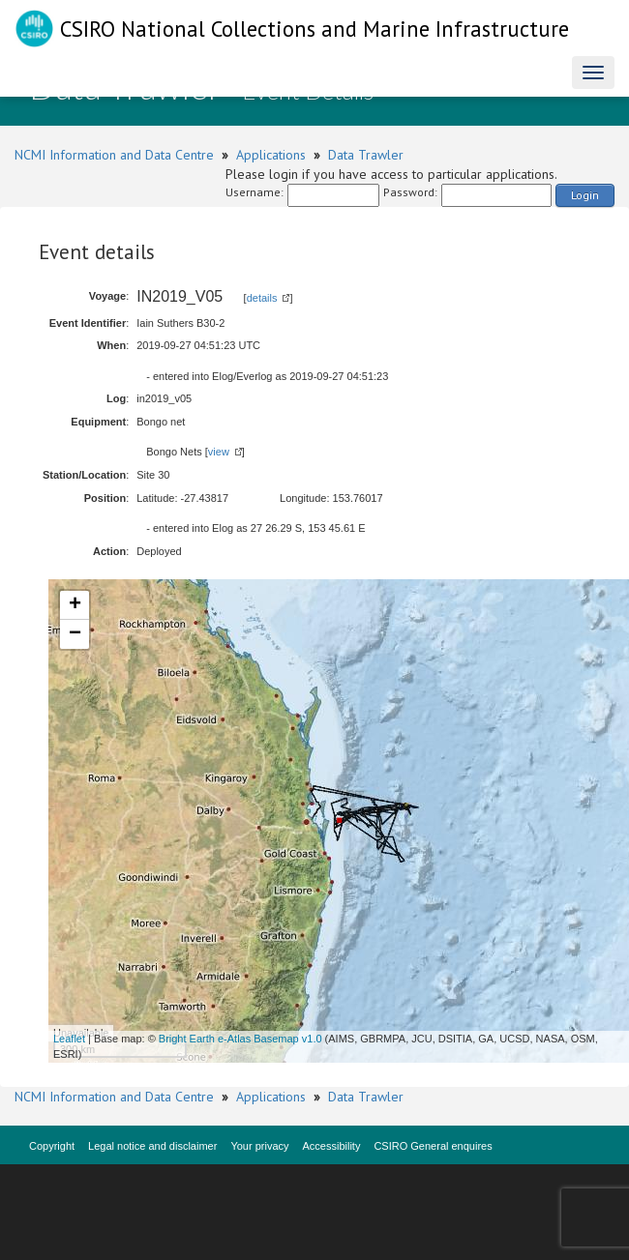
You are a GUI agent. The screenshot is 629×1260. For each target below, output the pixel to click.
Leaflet (69, 1038)
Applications (271, 154)
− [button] (75, 634)
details (262, 298)
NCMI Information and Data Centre (114, 154)
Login (585, 195)
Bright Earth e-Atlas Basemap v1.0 (240, 1038)
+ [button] (75, 605)
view (218, 451)
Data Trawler (366, 154)
